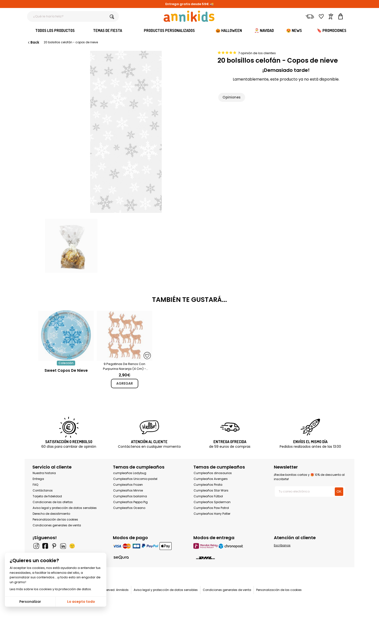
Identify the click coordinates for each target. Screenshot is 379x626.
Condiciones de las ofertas (53, 502)
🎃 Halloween (229, 30)
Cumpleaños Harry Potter (212, 514)
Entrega (38, 479)
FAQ (35, 485)
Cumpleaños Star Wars (211, 490)
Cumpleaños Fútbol (208, 496)
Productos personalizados (169, 30)
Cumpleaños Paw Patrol (211, 508)
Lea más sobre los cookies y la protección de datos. (51, 589)
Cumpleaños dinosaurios (213, 473)
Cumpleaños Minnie (128, 490)
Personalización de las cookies (55, 519)
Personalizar (30, 601)
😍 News (294, 30)
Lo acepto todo (81, 601)
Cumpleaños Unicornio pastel (135, 479)
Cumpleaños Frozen (128, 485)
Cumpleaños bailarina (130, 496)
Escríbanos (282, 545)
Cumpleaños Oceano (129, 508)
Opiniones (232, 97)
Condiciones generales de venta (57, 525)
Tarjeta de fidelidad (47, 496)
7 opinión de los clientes (257, 53)
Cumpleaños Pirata (208, 485)
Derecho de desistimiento (51, 514)
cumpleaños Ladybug (129, 473)
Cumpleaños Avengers (211, 479)
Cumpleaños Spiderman (212, 502)
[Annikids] (189, 16)
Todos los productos (55, 30)
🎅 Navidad (264, 30)
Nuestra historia (44, 473)
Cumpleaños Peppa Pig (130, 502)
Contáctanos (43, 490)
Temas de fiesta (107, 30)
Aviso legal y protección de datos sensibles (65, 508)
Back (33, 42)
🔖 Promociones (331, 30)
